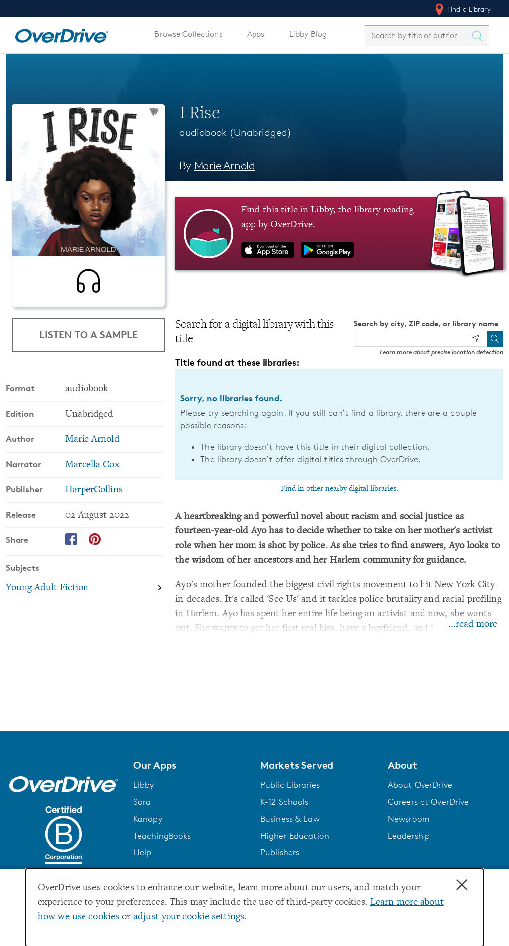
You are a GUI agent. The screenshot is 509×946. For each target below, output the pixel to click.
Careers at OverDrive (428, 802)
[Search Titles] (480, 36)
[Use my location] (476, 338)
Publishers (279, 852)
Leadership (409, 836)
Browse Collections (188, 34)
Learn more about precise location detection (441, 352)
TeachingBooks (162, 836)
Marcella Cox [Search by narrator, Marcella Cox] (92, 469)
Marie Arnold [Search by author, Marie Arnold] (224, 165)
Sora (142, 802)
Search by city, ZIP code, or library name (426, 323)
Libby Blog (308, 34)
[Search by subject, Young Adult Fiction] (85, 592)
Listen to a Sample (88, 334)
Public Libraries (290, 785)
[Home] (61, 33)
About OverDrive (420, 785)
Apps (256, 34)
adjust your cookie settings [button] (188, 917)
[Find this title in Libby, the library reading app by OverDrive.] (339, 233)
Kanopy (147, 819)
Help (142, 852)
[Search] (495, 339)
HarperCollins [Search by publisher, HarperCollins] (94, 494)
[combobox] (418, 35)
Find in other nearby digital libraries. (339, 489)
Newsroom (409, 819)
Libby (143, 785)
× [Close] (461, 885)
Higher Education (294, 836)
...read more (472, 624)
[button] (191, 765)
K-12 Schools (284, 802)
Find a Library (462, 9)
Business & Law (290, 819)
